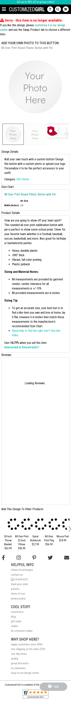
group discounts (20, 663)
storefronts (17, 612)
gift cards (16, 621)
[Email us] (66, 558)
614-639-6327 (19, 579)
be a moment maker (22, 630)
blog (13, 616)
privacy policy (18, 598)
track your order (19, 584)
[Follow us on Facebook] (3, 558)
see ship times (19, 654)
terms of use (18, 593)
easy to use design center (25, 673)
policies (15, 589)
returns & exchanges (22, 570)
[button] (13, 134)
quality (14, 658)
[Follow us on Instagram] (18, 558)
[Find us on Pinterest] (34, 558)
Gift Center (22, 179)
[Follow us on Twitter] (50, 558)
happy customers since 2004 (26, 644)
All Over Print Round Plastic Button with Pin (30, 194)
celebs (14, 626)
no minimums (18, 668)
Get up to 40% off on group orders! (35, 2)
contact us (17, 574)
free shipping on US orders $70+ (28, 649)
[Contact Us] (51, 9)
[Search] (59, 9)
